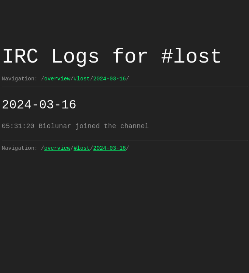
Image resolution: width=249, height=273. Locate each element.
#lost (82, 79)
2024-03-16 (109, 79)
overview (57, 79)
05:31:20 (18, 126)
